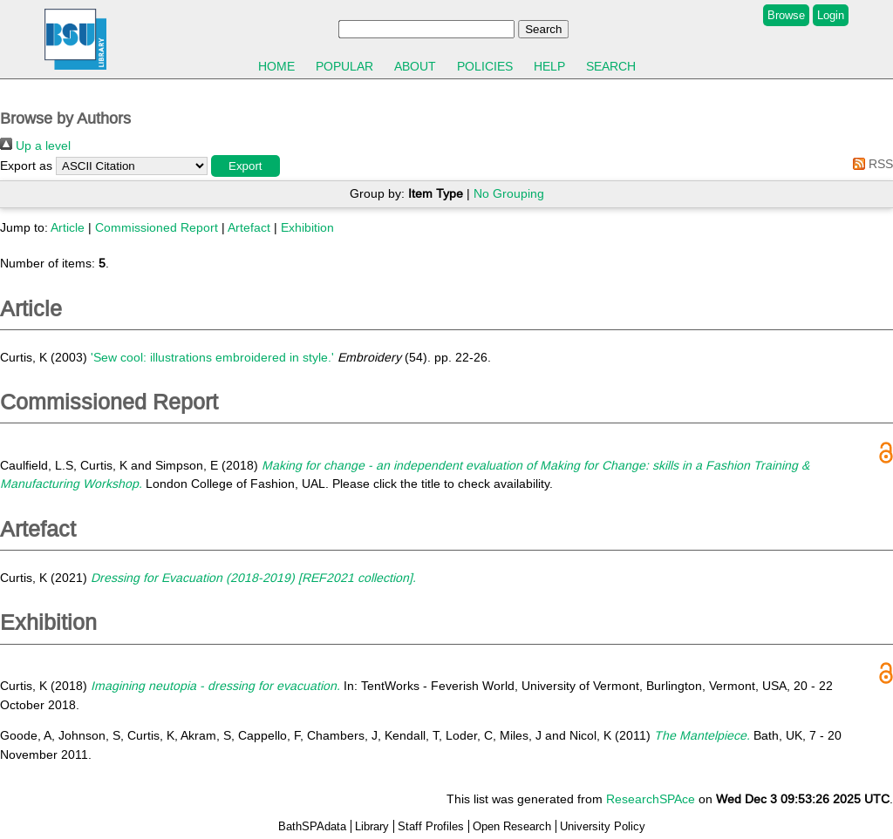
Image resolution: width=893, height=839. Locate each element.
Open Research (512, 826)
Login (830, 15)
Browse (786, 15)
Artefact (249, 227)
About (415, 66)
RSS (870, 164)
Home (276, 66)
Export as (26, 166)
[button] (245, 166)
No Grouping (509, 193)
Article (68, 227)
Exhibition (307, 227)
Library (372, 826)
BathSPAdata (312, 826)
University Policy (602, 826)
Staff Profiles (431, 826)
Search (611, 66)
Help (549, 66)
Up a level (35, 145)
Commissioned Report (156, 227)
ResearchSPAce (650, 799)
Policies (485, 66)
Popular (344, 66)
